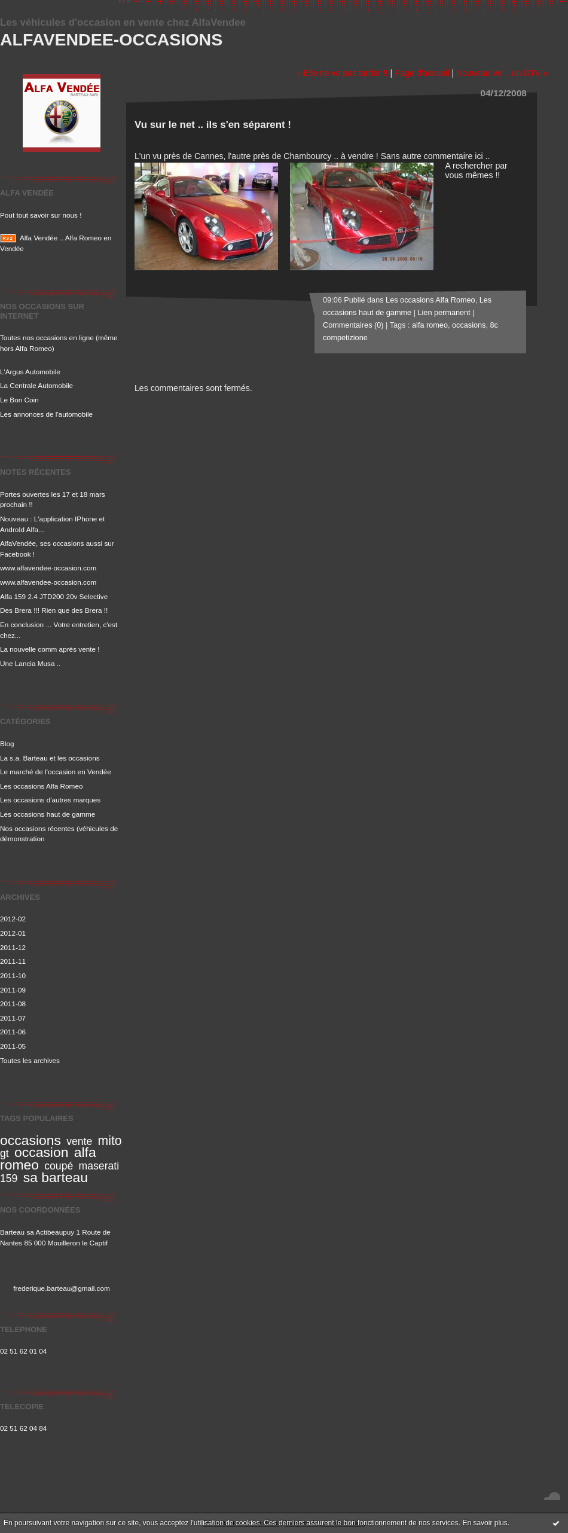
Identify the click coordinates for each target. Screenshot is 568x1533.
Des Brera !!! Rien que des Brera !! (54, 610)
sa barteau (55, 1177)
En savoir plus (484, 1523)
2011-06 (13, 1032)
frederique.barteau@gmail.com (61, 1288)
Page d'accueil (422, 73)
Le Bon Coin (19, 400)
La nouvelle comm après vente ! (50, 649)
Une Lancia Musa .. (30, 663)
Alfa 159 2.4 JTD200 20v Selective (54, 596)
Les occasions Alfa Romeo (41, 786)
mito (110, 1140)
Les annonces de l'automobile (46, 414)
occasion (41, 1152)
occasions (30, 1140)
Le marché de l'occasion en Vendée (55, 771)
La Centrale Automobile (36, 385)
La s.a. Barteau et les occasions (50, 758)
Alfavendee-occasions (111, 39)
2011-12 (13, 947)
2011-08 (13, 1003)
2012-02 (13, 919)
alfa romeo (430, 325)
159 (8, 1178)
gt (4, 1153)
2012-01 (13, 933)
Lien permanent (443, 313)
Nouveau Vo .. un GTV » (502, 73)
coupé (58, 1166)
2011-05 (13, 1046)
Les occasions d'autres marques (50, 800)
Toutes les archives (30, 1060)
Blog (7, 743)
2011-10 (13, 975)
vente (79, 1141)
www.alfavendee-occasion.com (48, 568)
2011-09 (13, 990)
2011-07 (13, 1018)
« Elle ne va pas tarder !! (342, 73)
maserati (99, 1166)
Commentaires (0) (353, 325)
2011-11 (13, 961)
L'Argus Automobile (30, 371)
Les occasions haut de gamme (47, 814)
